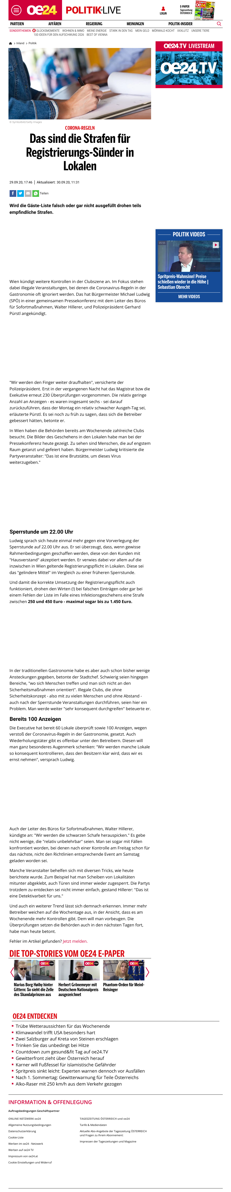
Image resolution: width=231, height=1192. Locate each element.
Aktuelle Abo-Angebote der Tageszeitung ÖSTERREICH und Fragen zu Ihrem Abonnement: (113, 1133)
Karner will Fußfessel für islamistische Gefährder (64, 1065)
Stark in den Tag (121, 31)
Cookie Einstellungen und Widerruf (30, 1162)
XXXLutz (183, 31)
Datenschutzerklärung (22, 1131)
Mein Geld (142, 31)
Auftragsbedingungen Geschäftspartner (34, 1110)
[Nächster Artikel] (144, 972)
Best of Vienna (97, 35)
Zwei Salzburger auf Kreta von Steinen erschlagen (65, 1039)
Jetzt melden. (75, 941)
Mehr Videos (189, 297)
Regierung (94, 24)
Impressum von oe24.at (23, 1156)
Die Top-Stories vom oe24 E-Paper (66, 954)
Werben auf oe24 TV (21, 1150)
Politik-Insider (180, 24)
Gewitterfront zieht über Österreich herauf (58, 1058)
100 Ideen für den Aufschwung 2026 (59, 35)
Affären (54, 24)
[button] (15, 10)
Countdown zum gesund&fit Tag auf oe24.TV (60, 1052)
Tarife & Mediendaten (93, 1125)
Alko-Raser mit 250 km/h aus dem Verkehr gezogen (67, 1084)
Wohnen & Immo (73, 31)
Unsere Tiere (200, 31)
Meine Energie (97, 31)
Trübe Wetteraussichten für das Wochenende (61, 1026)
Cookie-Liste (16, 1137)
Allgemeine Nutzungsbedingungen (29, 1125)
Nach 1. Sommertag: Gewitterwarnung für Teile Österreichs (75, 1077)
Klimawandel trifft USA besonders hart (53, 1033)
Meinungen (135, 24)
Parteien (17, 24)
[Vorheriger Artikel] (15, 972)
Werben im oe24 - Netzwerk (25, 1144)
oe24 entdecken (34, 1016)
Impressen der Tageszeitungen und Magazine (108, 1141)
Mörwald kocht (163, 31)
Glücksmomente (48, 31)
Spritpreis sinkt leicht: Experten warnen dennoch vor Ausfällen (78, 1071)
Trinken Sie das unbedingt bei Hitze (50, 1045)
